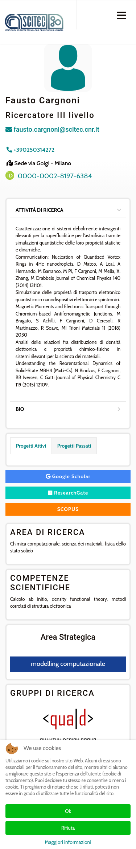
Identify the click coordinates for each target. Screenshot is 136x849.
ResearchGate (68, 492)
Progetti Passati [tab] (74, 446)
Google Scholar (68, 476)
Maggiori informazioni (68, 842)
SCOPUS (68, 509)
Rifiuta (68, 828)
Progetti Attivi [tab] (31, 446)
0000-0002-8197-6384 (55, 176)
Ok (68, 811)
